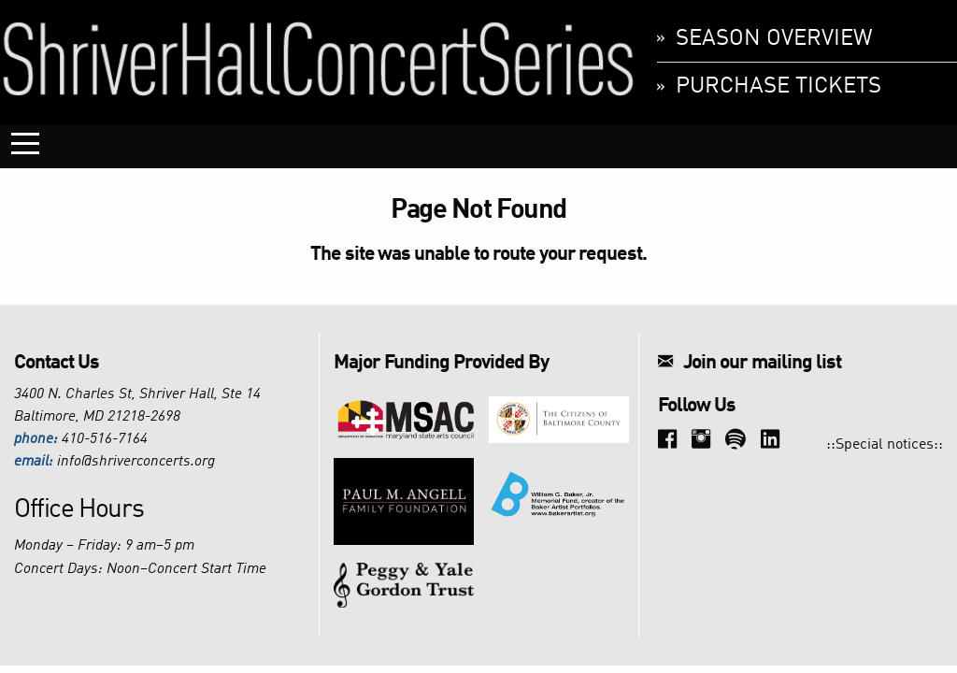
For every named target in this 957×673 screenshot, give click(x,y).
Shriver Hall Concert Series (319, 58)
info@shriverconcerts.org (136, 461)
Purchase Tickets (778, 87)
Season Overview (774, 39)
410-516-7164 (105, 439)
